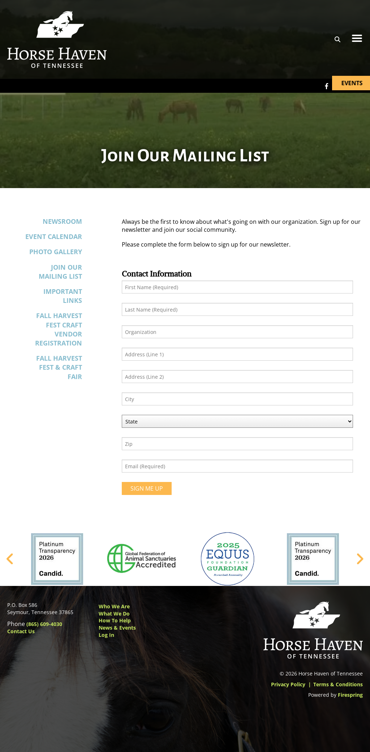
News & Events (117, 627)
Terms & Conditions (338, 684)
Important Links (62, 296)
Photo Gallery (55, 251)
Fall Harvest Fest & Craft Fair (59, 367)
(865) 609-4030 (44, 624)
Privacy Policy (288, 684)
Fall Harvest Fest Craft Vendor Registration (58, 329)
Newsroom (62, 221)
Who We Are (114, 606)
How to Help (115, 620)
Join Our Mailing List (60, 272)
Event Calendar (53, 236)
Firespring (350, 694)
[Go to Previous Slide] (10, 559)
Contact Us (21, 631)
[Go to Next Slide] (359, 559)
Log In (106, 634)
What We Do (114, 613)
